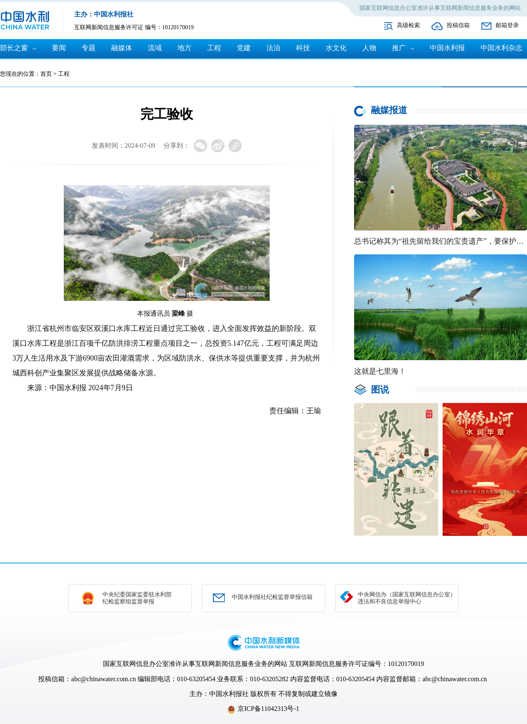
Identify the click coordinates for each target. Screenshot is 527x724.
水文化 (336, 48)
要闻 (59, 48)
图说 (380, 389)
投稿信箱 (458, 25)
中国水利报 (447, 48)
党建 (244, 48)
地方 (184, 48)
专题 (89, 48)
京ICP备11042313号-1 (268, 708)
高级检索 (408, 25)
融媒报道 (389, 110)
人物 (369, 48)
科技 (303, 48)
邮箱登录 (507, 25)
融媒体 (121, 48)
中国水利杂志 (501, 48)
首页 (46, 74)
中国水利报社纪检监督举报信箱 (272, 597)
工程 (214, 48)
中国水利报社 (229, 693)
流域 (155, 48)
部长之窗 (14, 48)
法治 (273, 48)
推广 (399, 48)
